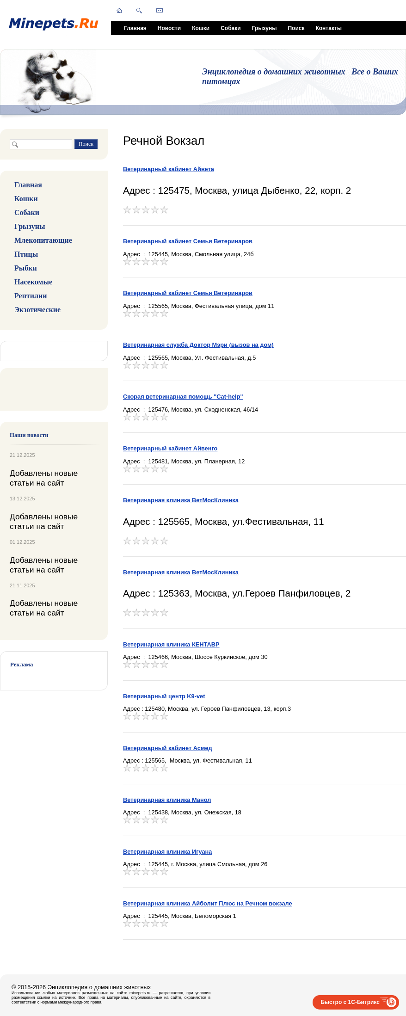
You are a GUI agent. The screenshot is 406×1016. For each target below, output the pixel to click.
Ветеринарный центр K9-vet (164, 696)
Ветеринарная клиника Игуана (167, 851)
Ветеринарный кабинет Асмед (167, 748)
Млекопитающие (43, 240)
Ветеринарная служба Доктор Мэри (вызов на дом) (198, 344)
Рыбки (25, 268)
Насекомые (33, 282)
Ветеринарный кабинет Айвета (168, 169)
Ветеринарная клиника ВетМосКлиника (181, 500)
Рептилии (30, 296)
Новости (169, 28)
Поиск (296, 28)
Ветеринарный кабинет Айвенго (170, 448)
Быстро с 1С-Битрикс (350, 1002)
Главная (135, 28)
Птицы (26, 254)
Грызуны (264, 28)
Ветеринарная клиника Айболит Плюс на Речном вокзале (207, 903)
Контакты (328, 28)
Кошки (200, 28)
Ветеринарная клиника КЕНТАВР (171, 644)
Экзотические (37, 310)
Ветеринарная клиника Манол (167, 799)
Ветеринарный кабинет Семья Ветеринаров (187, 241)
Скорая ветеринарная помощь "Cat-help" (183, 396)
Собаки (230, 28)
